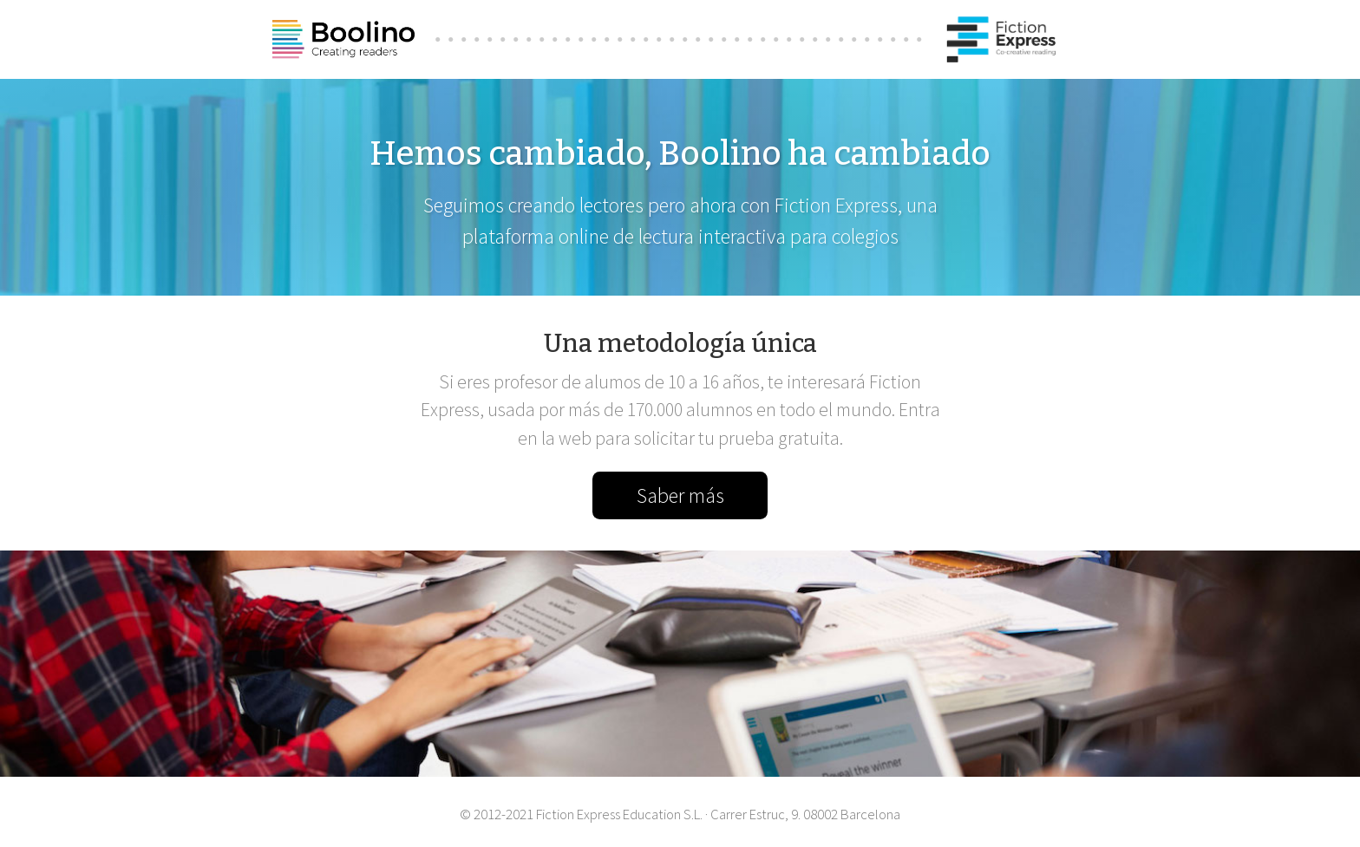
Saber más (680, 495)
